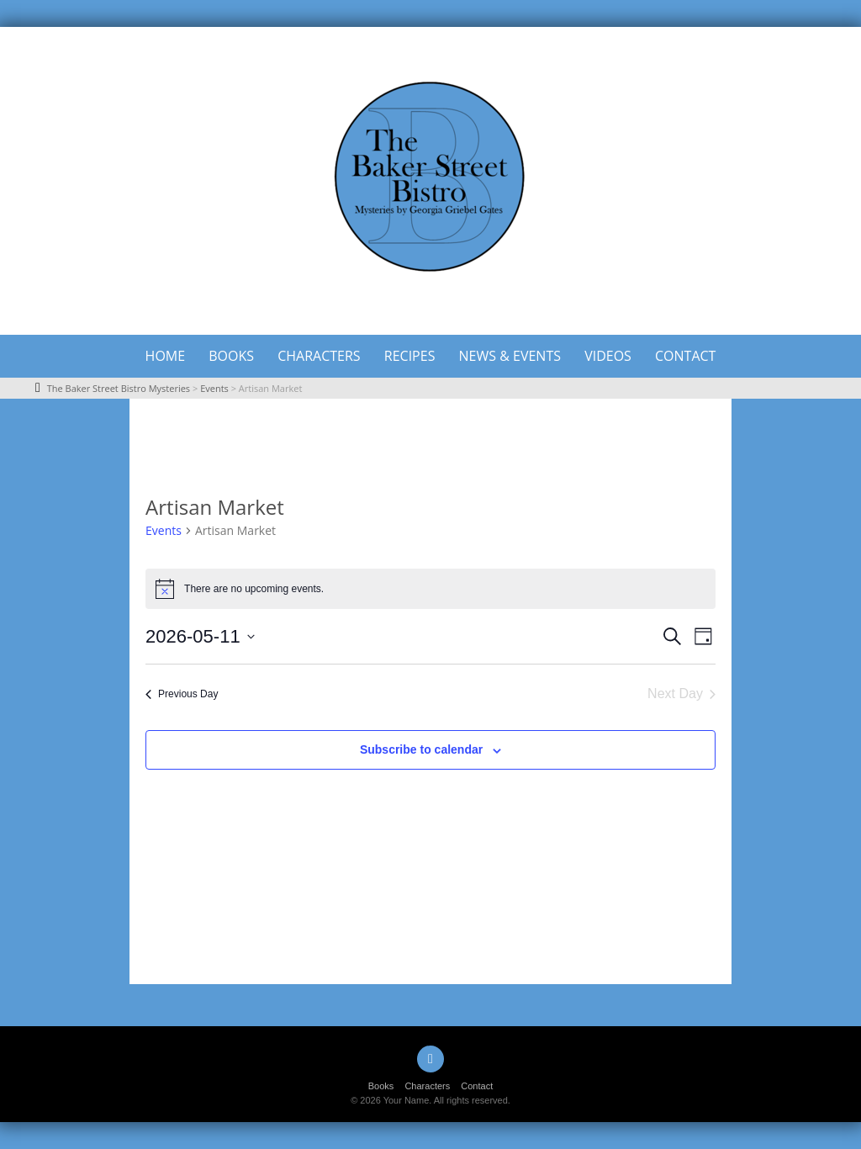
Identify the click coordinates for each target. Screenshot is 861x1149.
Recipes (410, 356)
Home (165, 356)
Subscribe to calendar (421, 749)
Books (231, 356)
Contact (685, 356)
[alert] (430, 589)
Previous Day (181, 694)
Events (163, 530)
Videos (607, 356)
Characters (318, 356)
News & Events (510, 356)
